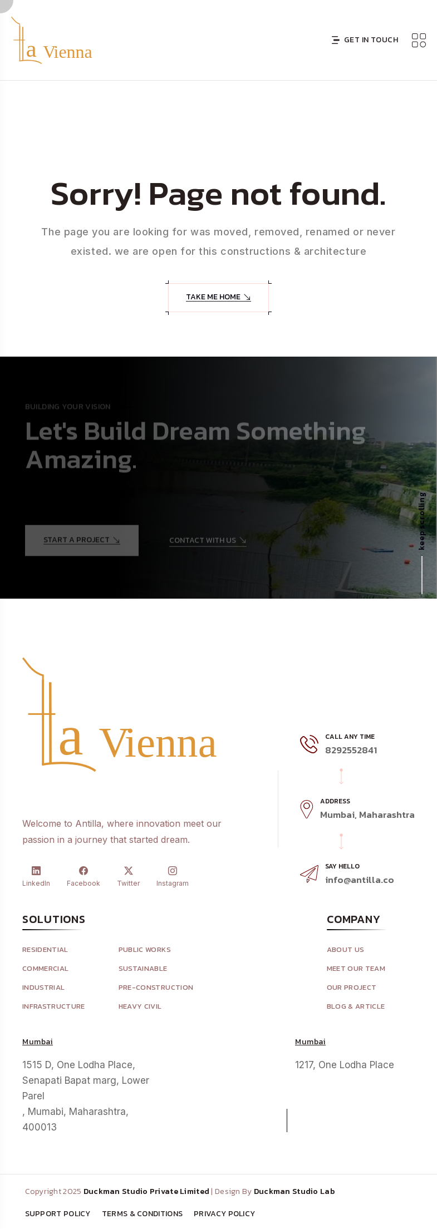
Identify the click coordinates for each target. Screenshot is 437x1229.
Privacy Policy (224, 1214)
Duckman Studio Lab (294, 1192)
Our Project (352, 988)
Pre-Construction (156, 988)
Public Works (145, 950)
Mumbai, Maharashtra (367, 814)
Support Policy (58, 1214)
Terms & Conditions (142, 1214)
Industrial (43, 988)
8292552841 (351, 750)
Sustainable (143, 969)
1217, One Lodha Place (344, 1064)
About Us (346, 950)
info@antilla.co (359, 879)
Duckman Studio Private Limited (146, 1192)
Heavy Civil (140, 1006)
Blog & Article (356, 1006)
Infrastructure (53, 1006)
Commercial (45, 969)
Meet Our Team (356, 969)
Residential (45, 950)
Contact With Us (208, 543)
